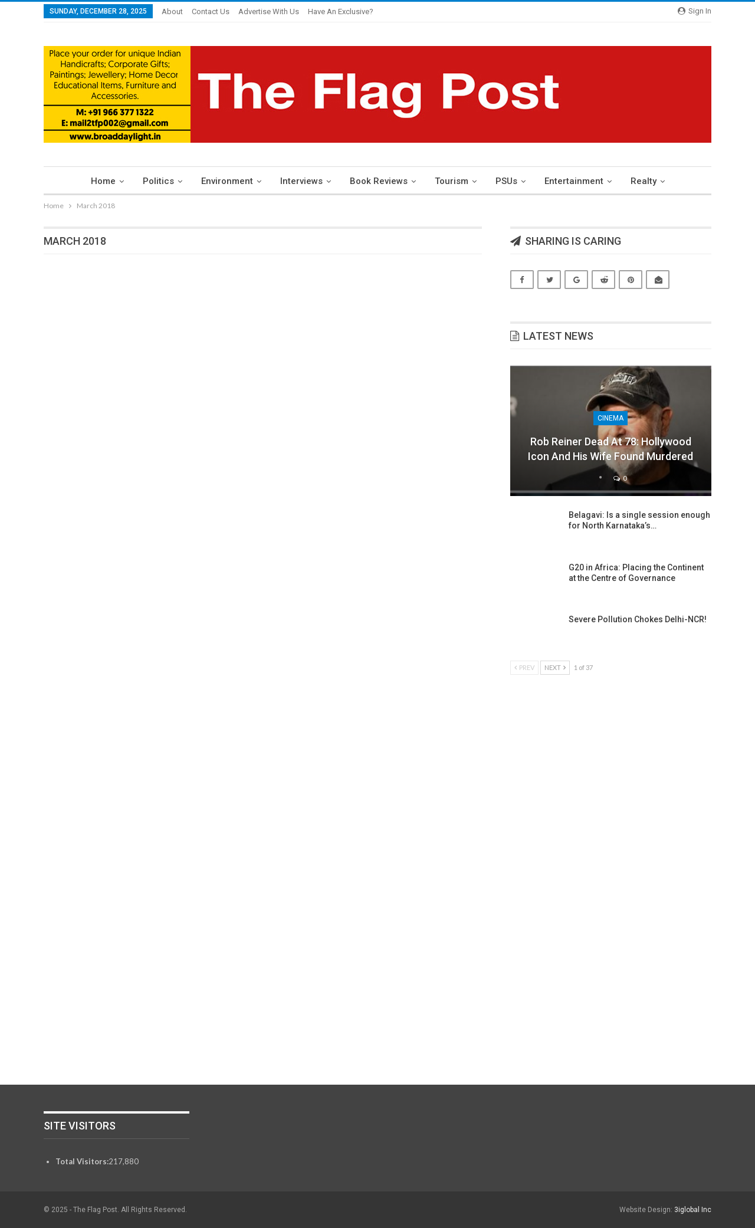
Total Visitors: (82, 1161)
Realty (651, 181)
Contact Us (210, 11)
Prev (524, 667)
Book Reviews (379, 181)
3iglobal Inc (692, 1210)
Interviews (299, 181)
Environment (224, 181)
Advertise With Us (268, 11)
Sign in (694, 10)
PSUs (510, 181)
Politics (153, 181)
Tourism (453, 181)
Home (96, 181)
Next (555, 667)
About (172, 11)
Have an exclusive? (340, 11)
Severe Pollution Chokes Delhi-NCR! (638, 619)
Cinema (610, 418)
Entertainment (579, 181)
